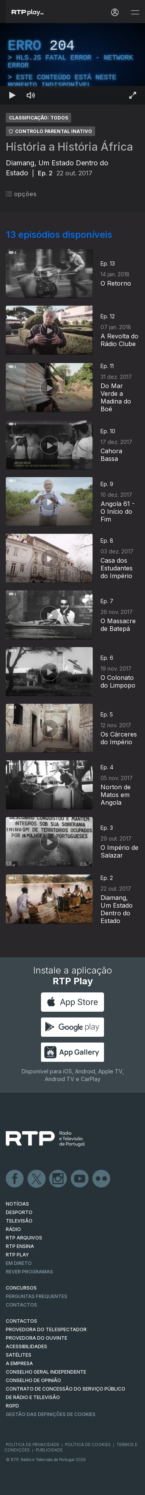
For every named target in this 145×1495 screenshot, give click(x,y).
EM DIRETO (19, 1263)
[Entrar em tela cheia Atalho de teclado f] (132, 95)
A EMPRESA (19, 1363)
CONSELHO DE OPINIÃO (33, 1380)
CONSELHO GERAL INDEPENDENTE (46, 1372)
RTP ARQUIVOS (24, 1238)
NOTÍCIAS (17, 1204)
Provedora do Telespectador (46, 1329)
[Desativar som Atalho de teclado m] (31, 95)
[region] (72, 63)
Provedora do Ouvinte (36, 1338)
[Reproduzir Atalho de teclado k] (12, 95)
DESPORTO (19, 1212)
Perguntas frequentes (36, 1296)
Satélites (18, 1355)
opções (21, 194)
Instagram (58, 1179)
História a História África (69, 146)
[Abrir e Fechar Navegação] (135, 12)
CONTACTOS (21, 1321)
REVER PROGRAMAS (29, 1272)
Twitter (36, 1179)
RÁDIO (13, 1229)
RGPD (12, 1406)
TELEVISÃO (19, 1221)
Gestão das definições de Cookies (51, 1414)
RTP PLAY (17, 1255)
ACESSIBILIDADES (26, 1346)
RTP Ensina (20, 1246)
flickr (101, 1179)
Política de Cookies (88, 1444)
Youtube (80, 1179)
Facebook (15, 1179)
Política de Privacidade (32, 1444)
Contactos (21, 1305)
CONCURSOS (21, 1288)
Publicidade (49, 1450)
